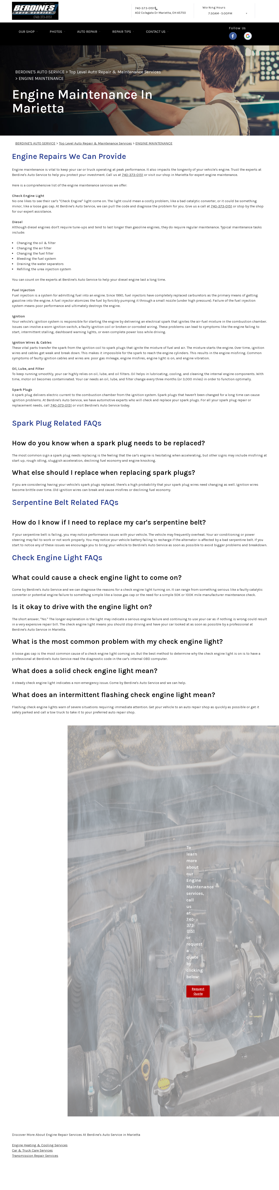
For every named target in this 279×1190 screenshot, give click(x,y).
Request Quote (198, 991)
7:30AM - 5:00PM (220, 13)
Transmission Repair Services (35, 1156)
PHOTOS (56, 31)
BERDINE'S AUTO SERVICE (40, 71)
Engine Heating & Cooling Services (40, 1145)
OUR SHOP (27, 31)
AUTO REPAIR (87, 31)
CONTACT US (155, 31)
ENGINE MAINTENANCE (41, 78)
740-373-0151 (144, 8)
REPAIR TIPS (121, 31)
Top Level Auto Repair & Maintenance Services (115, 71)
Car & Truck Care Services (32, 1150)
